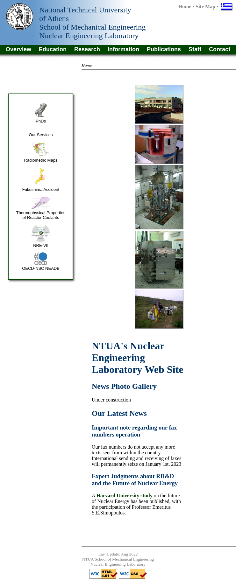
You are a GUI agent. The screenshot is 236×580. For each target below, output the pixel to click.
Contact (219, 49)
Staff (195, 49)
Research (87, 49)
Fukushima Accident (40, 189)
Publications (164, 49)
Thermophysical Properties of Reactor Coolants (41, 215)
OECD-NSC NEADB (41, 268)
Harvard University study (125, 495)
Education (53, 49)
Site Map (205, 6)
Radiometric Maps (41, 160)
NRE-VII (40, 245)
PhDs (41, 121)
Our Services (41, 134)
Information (123, 49)
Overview (18, 49)
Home (184, 6)
